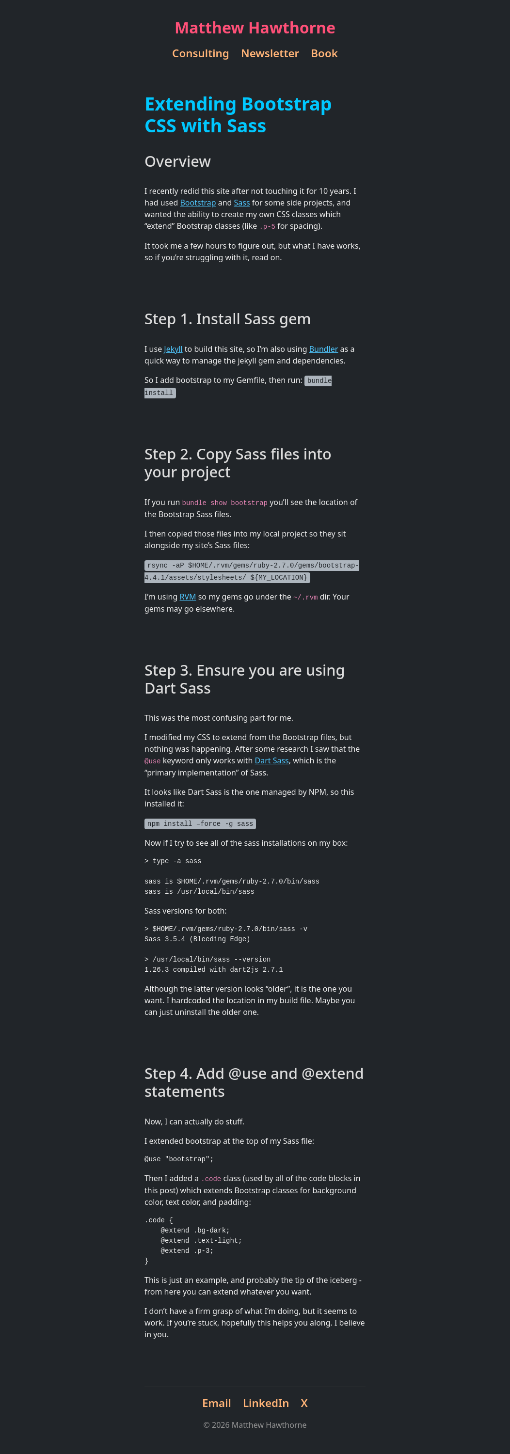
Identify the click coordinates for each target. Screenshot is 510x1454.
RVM (187, 596)
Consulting (200, 53)
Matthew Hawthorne (255, 27)
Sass (242, 202)
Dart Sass (272, 760)
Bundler (323, 349)
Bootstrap (198, 202)
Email (216, 1402)
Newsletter (270, 53)
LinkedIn (266, 1402)
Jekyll (173, 349)
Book (324, 53)
